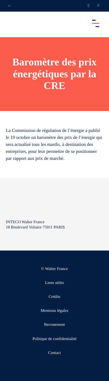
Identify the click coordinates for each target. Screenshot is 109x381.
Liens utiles (54, 283)
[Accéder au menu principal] (95, 23)
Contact (54, 353)
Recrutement (54, 325)
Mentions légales (54, 311)
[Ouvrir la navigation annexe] (9, 5)
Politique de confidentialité (55, 339)
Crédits (54, 297)
